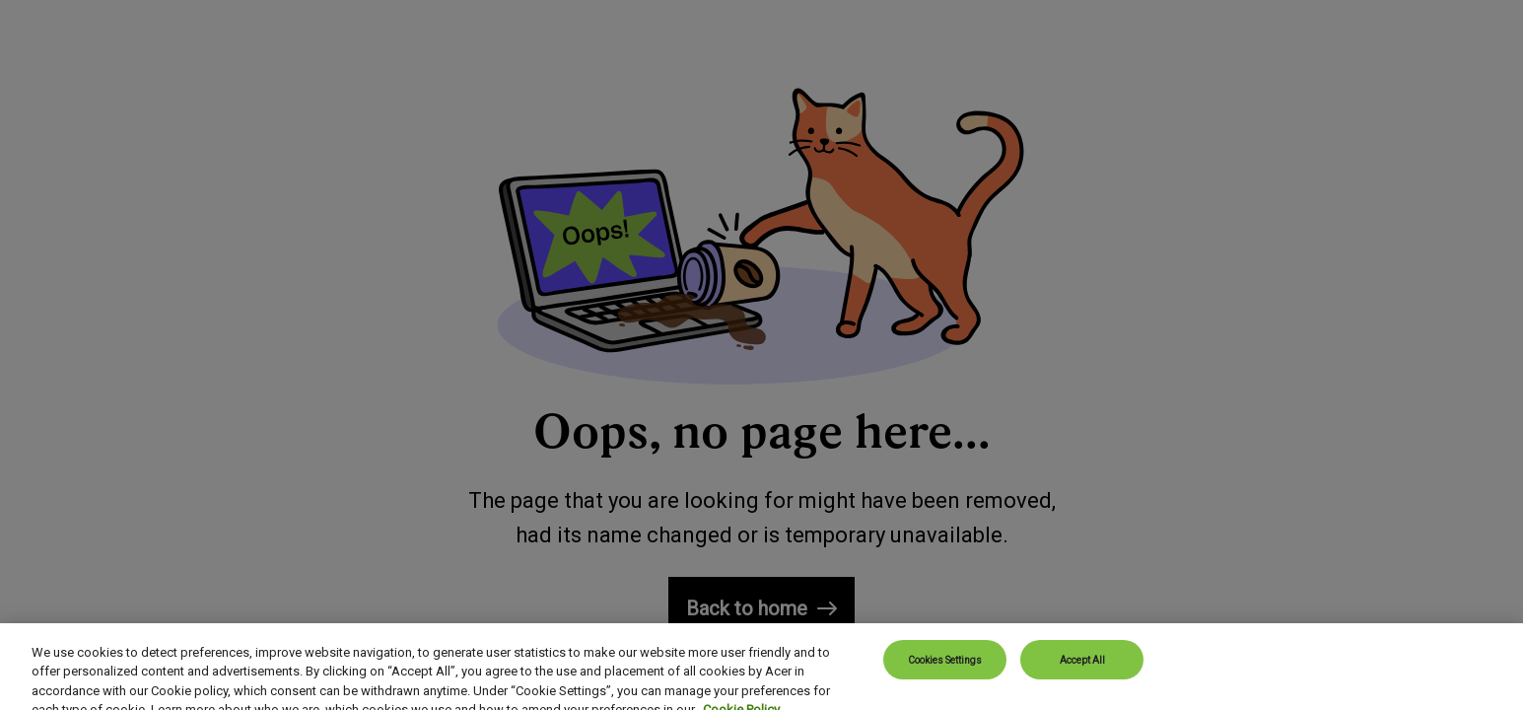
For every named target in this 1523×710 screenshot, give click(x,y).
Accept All (1082, 668)
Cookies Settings (945, 668)
